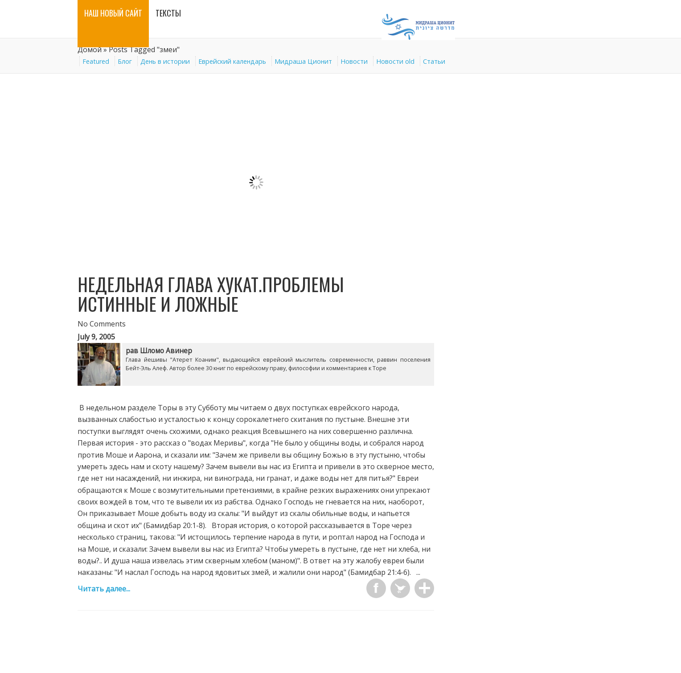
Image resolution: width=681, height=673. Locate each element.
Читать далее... (104, 589)
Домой (90, 49)
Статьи (434, 61)
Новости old (395, 61)
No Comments (102, 324)
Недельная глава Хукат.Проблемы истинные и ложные (211, 294)
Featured (95, 61)
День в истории (165, 61)
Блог (125, 61)
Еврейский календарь (232, 61)
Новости (354, 61)
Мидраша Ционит (303, 61)
